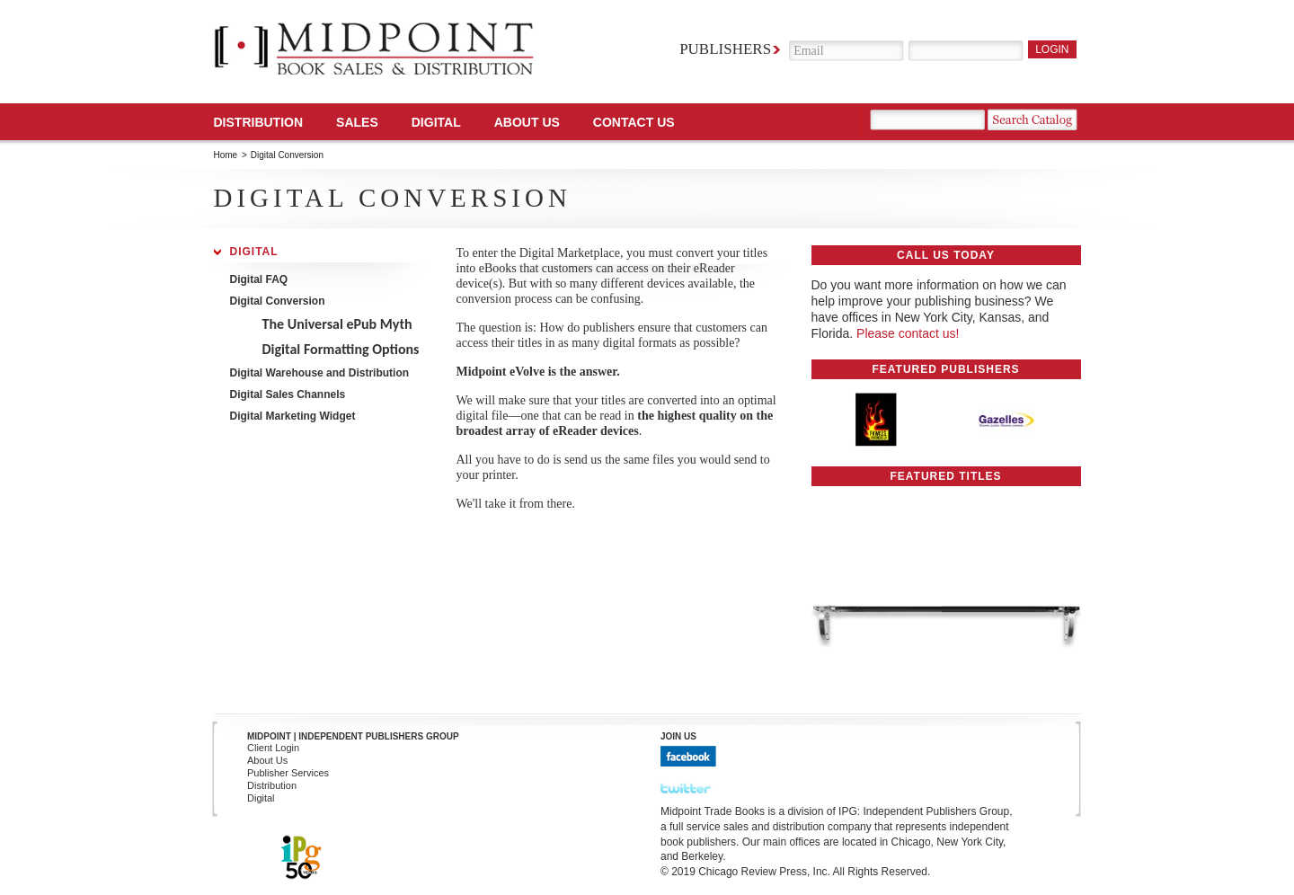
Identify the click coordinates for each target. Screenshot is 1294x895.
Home (226, 155)
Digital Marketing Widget (293, 415)
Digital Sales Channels (288, 393)
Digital (254, 251)
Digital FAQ (259, 279)
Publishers (725, 49)
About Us (527, 122)
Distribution (259, 122)
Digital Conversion (277, 301)
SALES (357, 122)
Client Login (273, 747)
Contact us (634, 122)
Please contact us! (907, 333)
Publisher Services (288, 772)
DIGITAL (436, 122)
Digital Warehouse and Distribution (320, 372)
